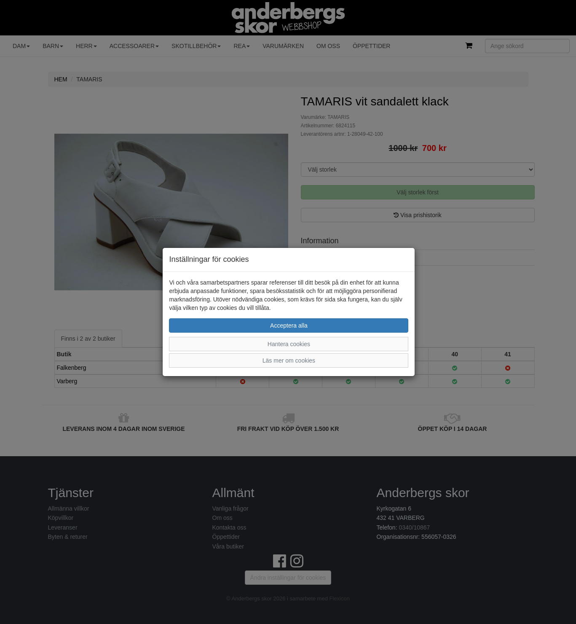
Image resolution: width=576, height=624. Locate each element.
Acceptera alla (289, 325)
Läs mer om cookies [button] (289, 360)
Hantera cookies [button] (289, 344)
